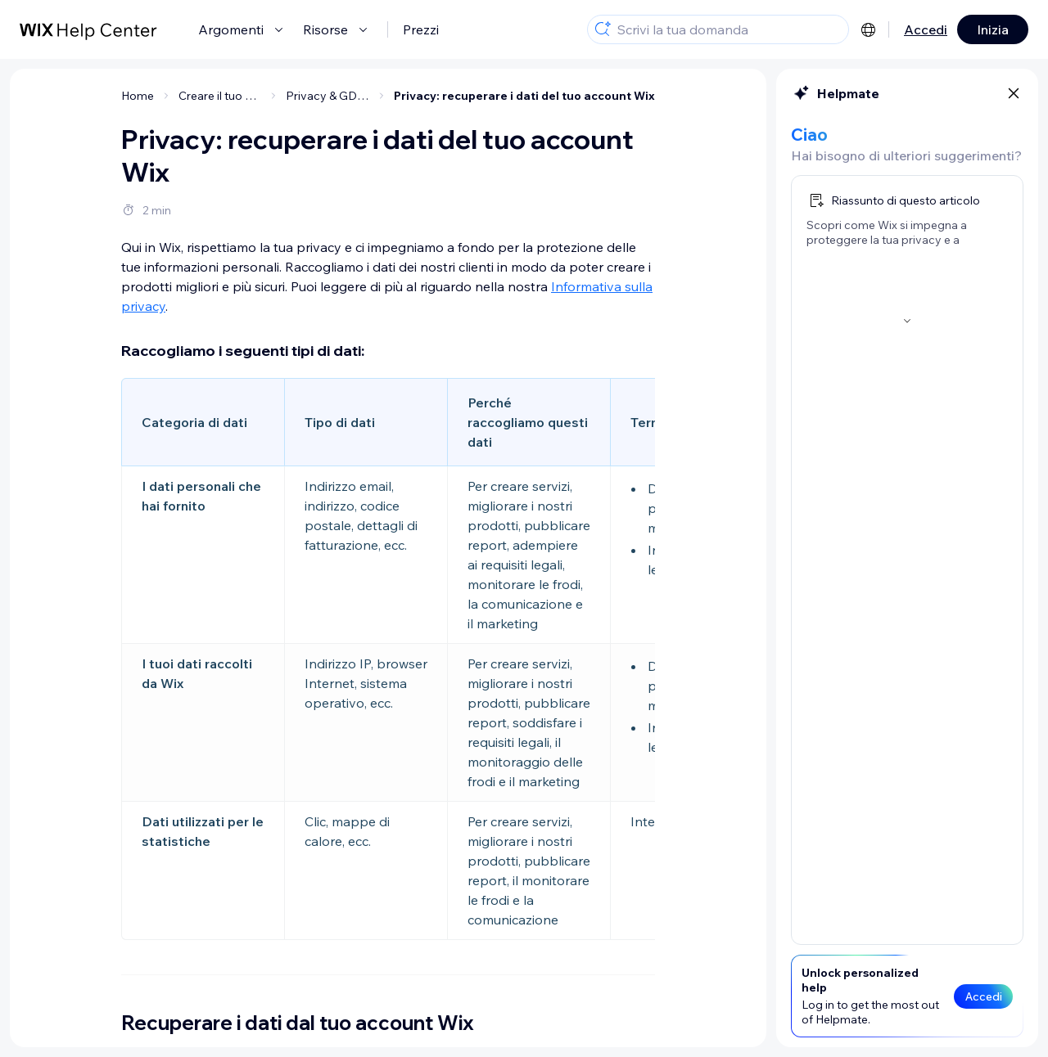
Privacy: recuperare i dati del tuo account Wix (524, 95)
